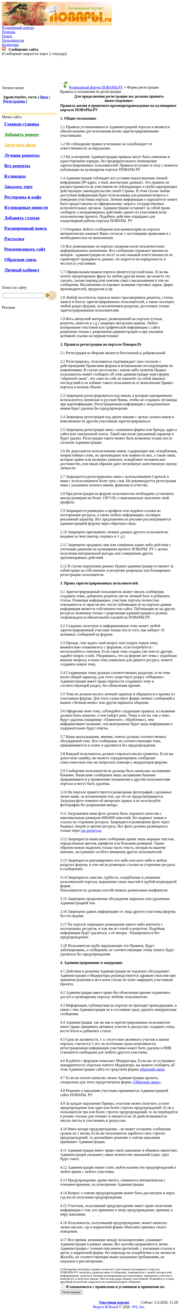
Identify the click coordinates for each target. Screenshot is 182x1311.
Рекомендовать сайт (25, 249)
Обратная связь (20, 259)
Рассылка (14, 238)
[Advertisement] (91, 70)
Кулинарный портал (18, 28)
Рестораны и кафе (22, 196)
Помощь (8, 32)
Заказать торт (18, 186)
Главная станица (21, 124)
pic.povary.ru (91, 830)
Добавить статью (22, 217)
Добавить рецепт (21, 134)
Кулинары (15, 176)
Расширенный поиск (25, 228)
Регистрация (14, 101)
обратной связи (152, 1069)
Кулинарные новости (26, 207)
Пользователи (13, 40)
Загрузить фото (20, 144)
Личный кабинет (21, 269)
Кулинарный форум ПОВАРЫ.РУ (96, 87)
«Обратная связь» (146, 1082)
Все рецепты (17, 165)
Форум (98, 1307)
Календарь (10, 45)
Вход (44, 97)
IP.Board (111, 1307)
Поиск (7, 36)
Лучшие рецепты (22, 155)
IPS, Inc (138, 1307)
